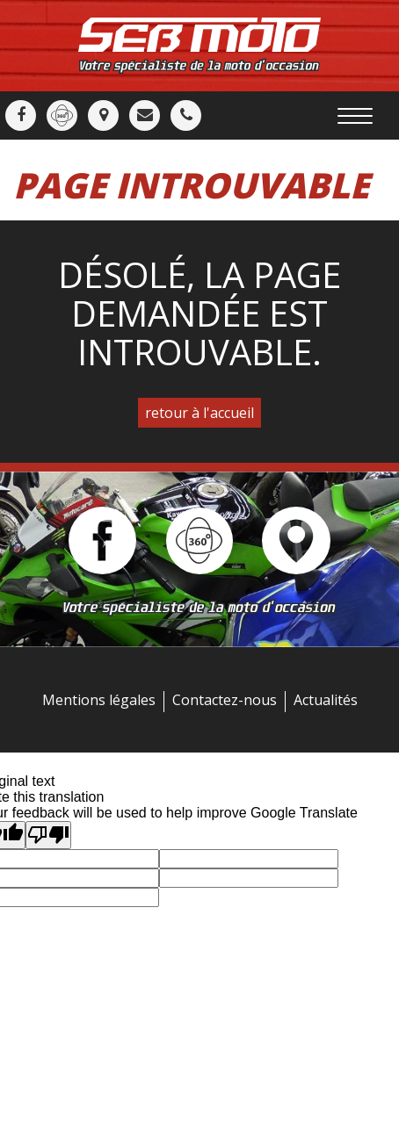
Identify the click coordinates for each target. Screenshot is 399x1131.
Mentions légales (99, 700)
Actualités (326, 700)
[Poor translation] (48, 835)
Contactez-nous (224, 700)
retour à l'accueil (199, 412)
